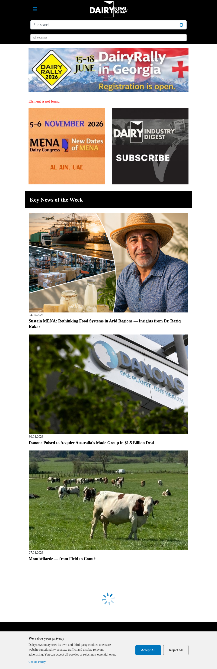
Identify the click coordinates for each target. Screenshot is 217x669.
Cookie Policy (37, 661)
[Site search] (108, 24)
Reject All (176, 650)
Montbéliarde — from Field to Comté (62, 558)
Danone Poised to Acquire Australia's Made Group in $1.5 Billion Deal (91, 443)
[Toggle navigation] (35, 9)
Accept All (148, 650)
